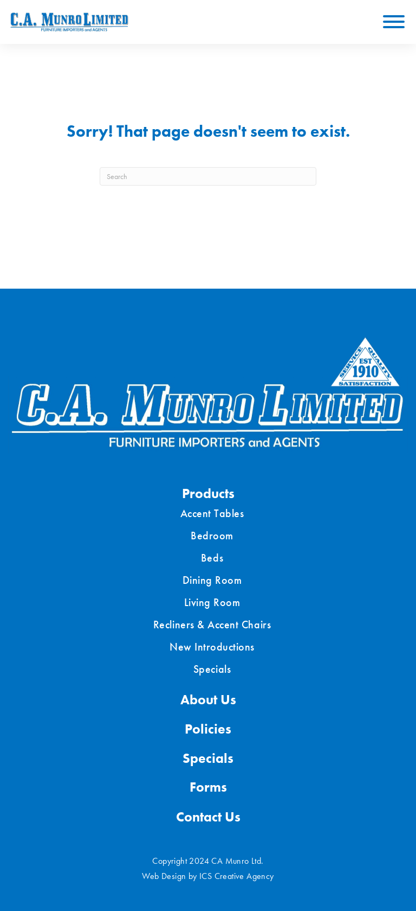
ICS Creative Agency (236, 876)
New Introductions (212, 647)
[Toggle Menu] (394, 21)
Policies (208, 729)
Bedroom (212, 535)
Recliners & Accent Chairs (212, 624)
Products (208, 493)
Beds (212, 558)
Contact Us (208, 817)
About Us (208, 700)
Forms (208, 787)
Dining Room (212, 580)
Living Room (212, 602)
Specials (212, 669)
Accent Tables (212, 513)
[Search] (208, 176)
